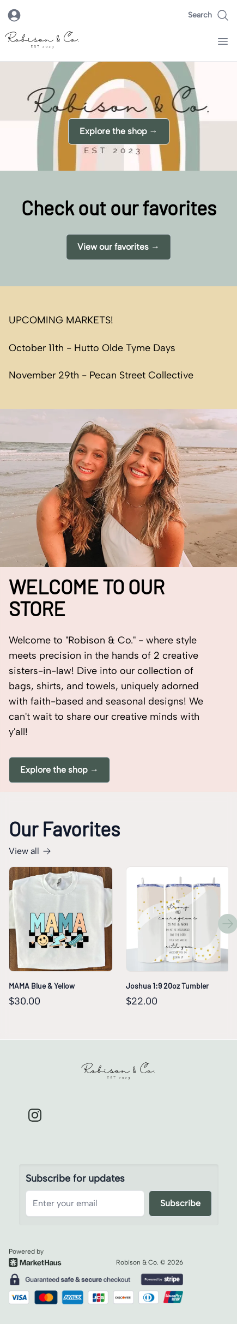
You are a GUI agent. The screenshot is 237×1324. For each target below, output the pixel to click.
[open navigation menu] (223, 41)
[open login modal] (14, 15)
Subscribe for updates (75, 1178)
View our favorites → (118, 247)
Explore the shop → (119, 131)
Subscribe (180, 1203)
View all (30, 851)
